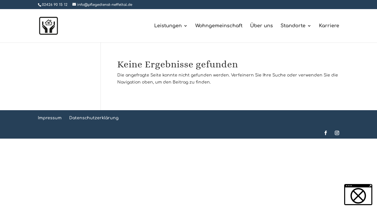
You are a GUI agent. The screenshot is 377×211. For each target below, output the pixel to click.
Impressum (50, 118)
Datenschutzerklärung (93, 118)
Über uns (261, 26)
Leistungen (168, 26)
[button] (358, 194)
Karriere (329, 26)
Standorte (293, 26)
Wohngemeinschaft (218, 26)
